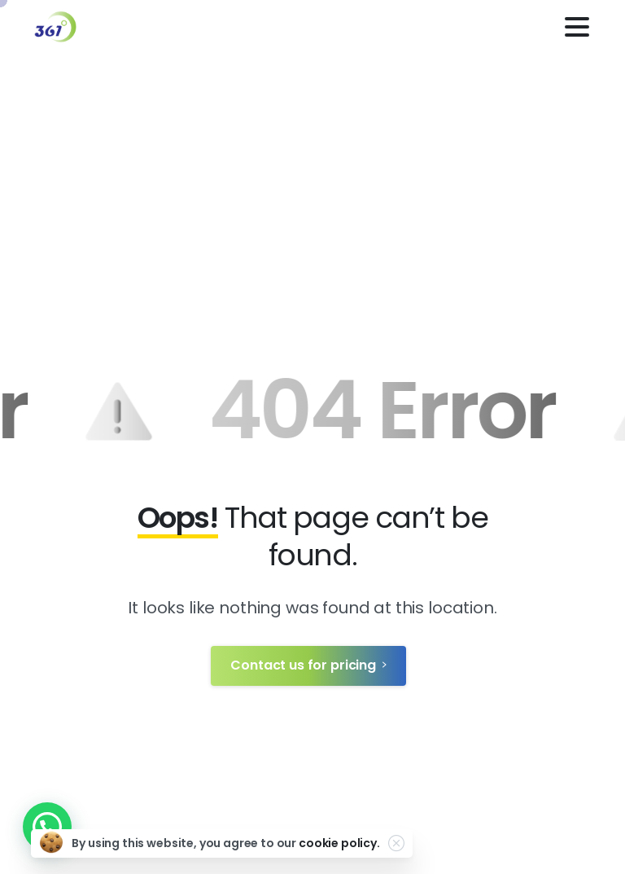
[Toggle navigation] (577, 27)
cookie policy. (339, 843)
